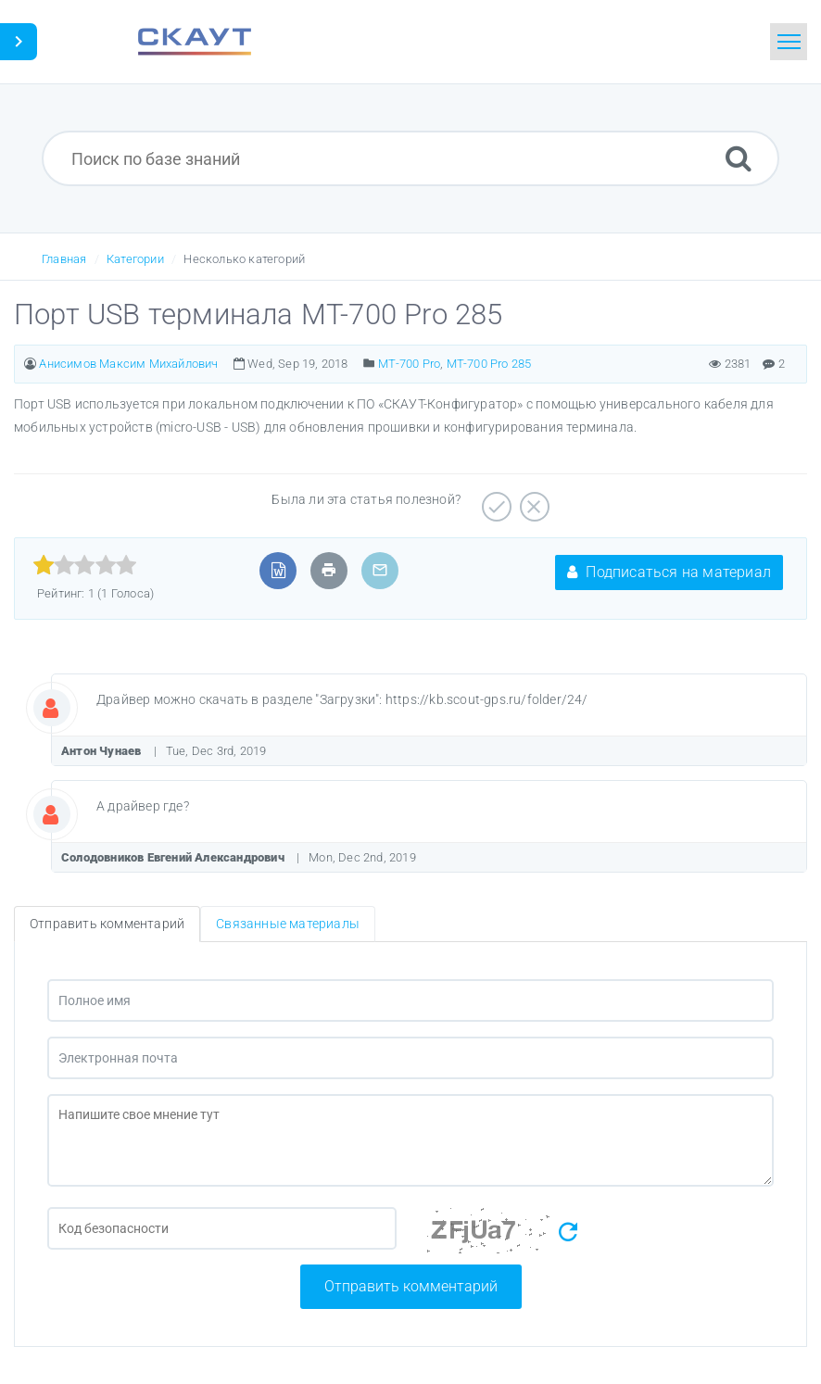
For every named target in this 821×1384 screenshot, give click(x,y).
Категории (135, 259)
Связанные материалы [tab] (288, 923)
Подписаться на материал (669, 572)
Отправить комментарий (411, 1286)
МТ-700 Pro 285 (489, 364)
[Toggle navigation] (788, 41)
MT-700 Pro (409, 364)
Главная (64, 259)
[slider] (84, 565)
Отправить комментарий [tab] (107, 923)
